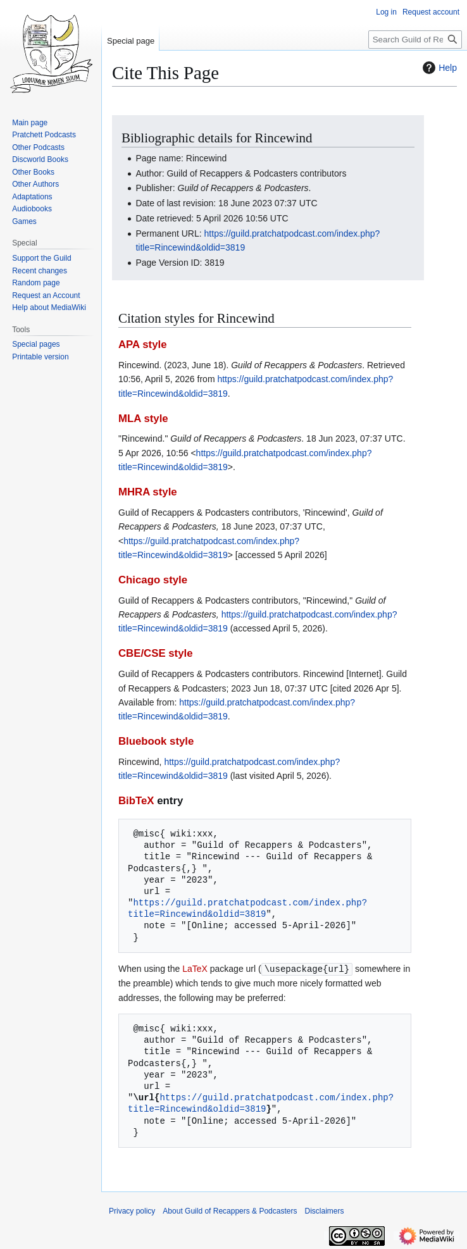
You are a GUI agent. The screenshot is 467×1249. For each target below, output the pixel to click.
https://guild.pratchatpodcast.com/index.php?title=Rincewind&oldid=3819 (247, 908)
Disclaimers (324, 1210)
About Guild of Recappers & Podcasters (230, 1210)
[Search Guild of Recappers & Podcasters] (415, 39)
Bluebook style (156, 741)
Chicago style (152, 580)
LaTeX (195, 969)
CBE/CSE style (155, 653)
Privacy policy (132, 1210)
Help (438, 67)
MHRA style (147, 492)
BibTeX (136, 801)
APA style (142, 345)
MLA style (143, 419)
